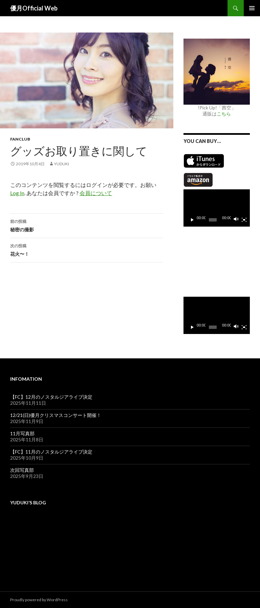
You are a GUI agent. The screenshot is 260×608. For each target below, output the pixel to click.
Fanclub (20, 139)
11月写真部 (22, 433)
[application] (216, 208)
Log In (17, 193)
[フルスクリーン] (244, 219)
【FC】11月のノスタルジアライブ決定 (51, 452)
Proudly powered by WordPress (39, 599)
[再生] (192, 219)
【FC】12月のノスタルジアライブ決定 (51, 397)
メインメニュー (252, 8)
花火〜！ (86, 249)
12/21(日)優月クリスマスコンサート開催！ (55, 415)
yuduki (61, 163)
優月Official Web (34, 8)
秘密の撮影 (86, 224)
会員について (96, 193)
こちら (224, 114)
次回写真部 (22, 470)
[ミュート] (236, 219)
